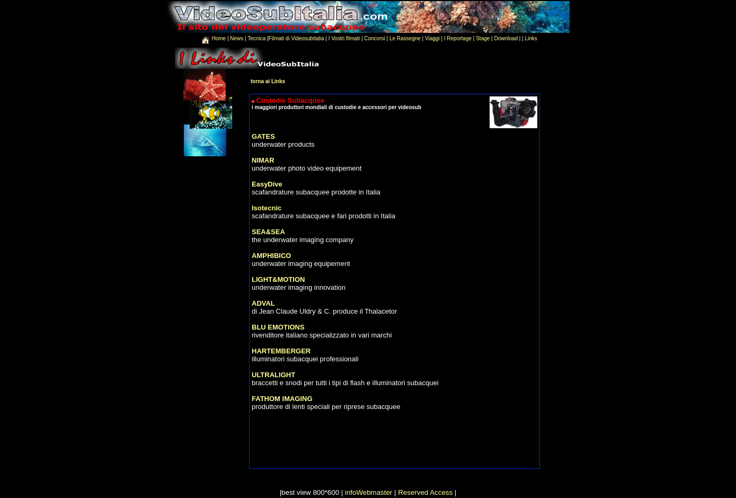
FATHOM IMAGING (282, 399)
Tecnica (256, 38)
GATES (263, 136)
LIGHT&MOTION (278, 279)
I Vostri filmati (344, 38)
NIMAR (263, 160)
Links (531, 38)
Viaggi (432, 38)
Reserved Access (425, 492)
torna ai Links (268, 81)
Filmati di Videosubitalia (296, 38)
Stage (483, 38)
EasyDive (267, 184)
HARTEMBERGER (281, 351)
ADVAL (263, 303)
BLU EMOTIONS (278, 327)
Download (505, 38)
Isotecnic (266, 208)
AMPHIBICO (271, 256)
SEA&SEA (268, 232)
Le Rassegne (405, 38)
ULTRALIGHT (273, 375)
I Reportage (458, 38)
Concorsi (374, 38)
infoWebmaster (368, 492)
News (237, 38)
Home (219, 38)
